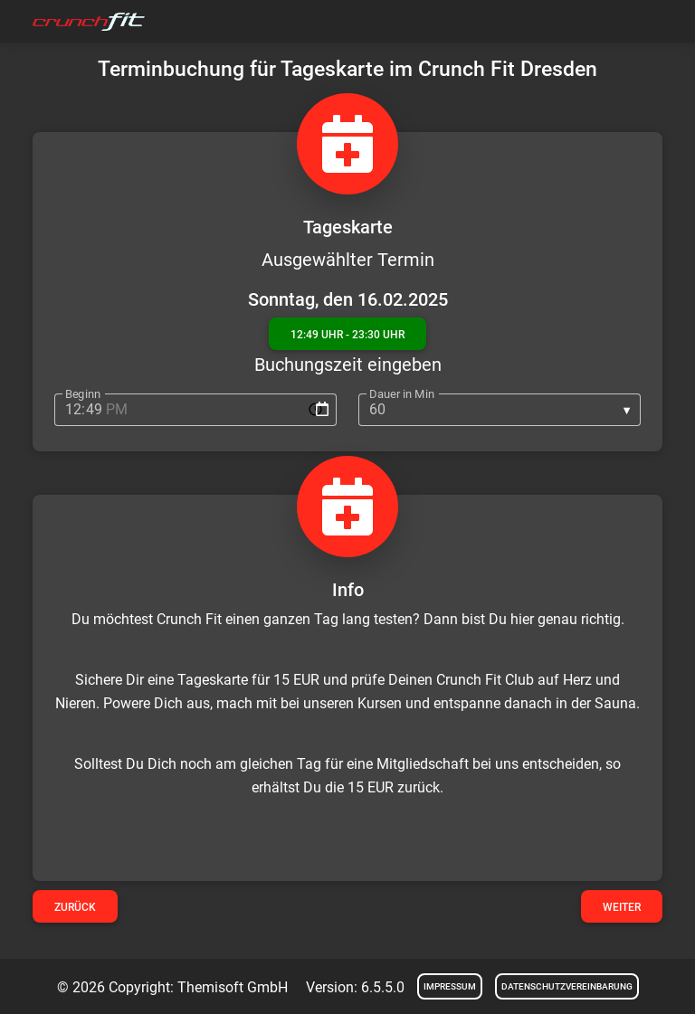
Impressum (450, 986)
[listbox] (499, 409)
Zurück (75, 907)
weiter (622, 907)
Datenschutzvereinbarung (567, 986)
